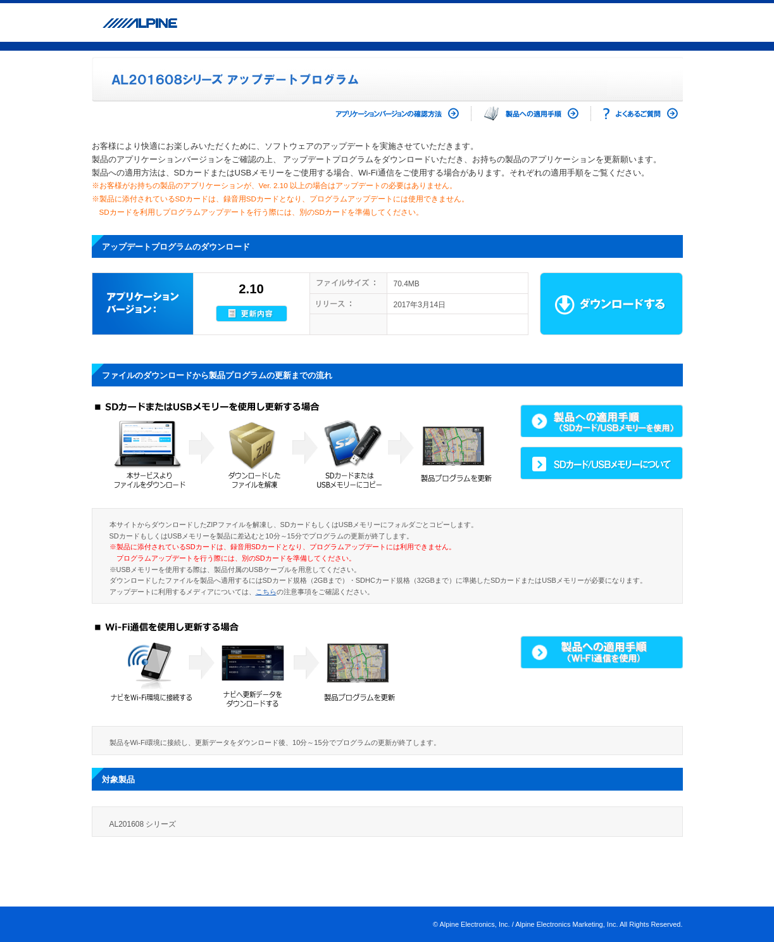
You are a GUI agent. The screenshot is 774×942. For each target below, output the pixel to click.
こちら (266, 591)
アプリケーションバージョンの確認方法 (387, 113)
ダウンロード (611, 303)
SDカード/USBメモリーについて (601, 463)
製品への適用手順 (531, 113)
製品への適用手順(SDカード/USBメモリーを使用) (601, 420)
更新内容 (251, 313)
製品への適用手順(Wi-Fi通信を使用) (601, 651)
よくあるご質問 (640, 113)
